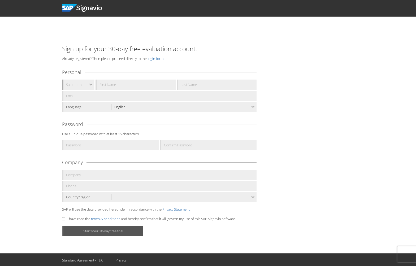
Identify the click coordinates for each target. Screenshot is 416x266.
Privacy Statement (176, 209)
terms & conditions (105, 218)
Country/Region (78, 197)
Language (73, 106)
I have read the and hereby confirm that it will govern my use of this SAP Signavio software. (151, 218)
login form (155, 58)
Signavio (87, 8)
